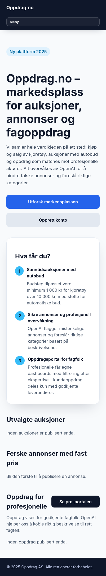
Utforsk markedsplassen (53, 201)
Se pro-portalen (75, 501)
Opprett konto (53, 220)
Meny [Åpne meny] (14, 22)
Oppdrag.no (20, 7)
